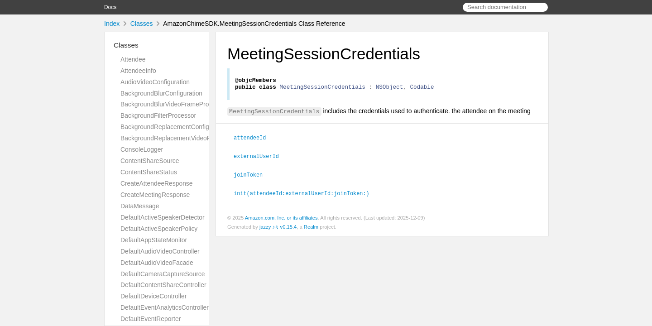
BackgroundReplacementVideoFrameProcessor (186, 138)
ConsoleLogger (141, 149)
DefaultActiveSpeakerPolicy (158, 228)
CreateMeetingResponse (155, 194)
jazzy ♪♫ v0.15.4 (278, 227)
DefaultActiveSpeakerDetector (162, 217)
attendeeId (253, 140)
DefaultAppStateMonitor (153, 240)
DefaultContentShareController (163, 284)
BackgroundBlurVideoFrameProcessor (173, 104)
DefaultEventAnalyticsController (164, 307)
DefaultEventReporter (150, 318)
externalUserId (260, 158)
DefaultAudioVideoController (160, 251)
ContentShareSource (149, 160)
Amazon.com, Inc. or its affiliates (281, 218)
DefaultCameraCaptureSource (162, 274)
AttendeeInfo (138, 70)
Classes (141, 23)
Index (112, 23)
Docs (110, 7)
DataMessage (139, 206)
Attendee (133, 59)
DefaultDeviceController (153, 296)
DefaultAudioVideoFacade (156, 262)
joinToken (252, 176)
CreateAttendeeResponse (156, 183)
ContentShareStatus (148, 172)
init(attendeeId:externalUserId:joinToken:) (305, 194)
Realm (311, 227)
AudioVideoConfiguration (155, 82)
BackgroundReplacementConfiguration (174, 126)
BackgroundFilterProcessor (158, 115)
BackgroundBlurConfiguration (161, 93)
